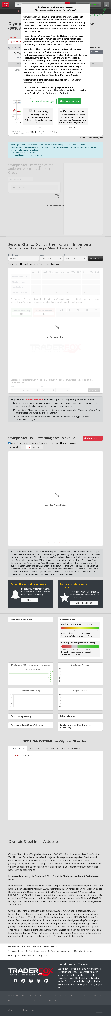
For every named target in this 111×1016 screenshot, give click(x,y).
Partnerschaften (74, 111)
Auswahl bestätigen (43, 101)
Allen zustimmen (69, 101)
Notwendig (40, 111)
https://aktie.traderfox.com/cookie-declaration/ (46, 90)
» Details (38, 127)
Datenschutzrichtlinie (33, 82)
